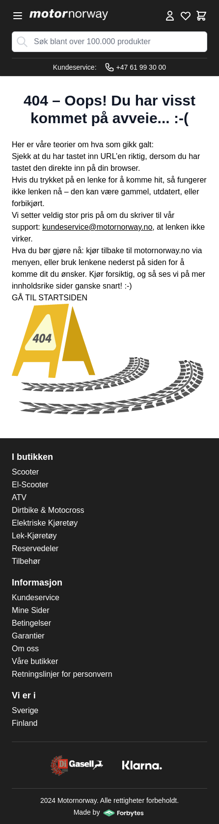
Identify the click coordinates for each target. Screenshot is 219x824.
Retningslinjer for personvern (62, 674)
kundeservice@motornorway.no (97, 227)
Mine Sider (30, 610)
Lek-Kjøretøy (34, 536)
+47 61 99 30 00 (135, 67)
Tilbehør (26, 561)
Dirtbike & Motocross (48, 510)
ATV (19, 497)
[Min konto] (170, 16)
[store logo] (68, 14)
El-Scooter (30, 484)
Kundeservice (35, 597)
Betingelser (31, 623)
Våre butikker (35, 661)
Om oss (25, 648)
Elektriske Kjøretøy (45, 523)
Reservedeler (35, 548)
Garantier (28, 636)
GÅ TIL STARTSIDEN (49, 297)
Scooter (25, 472)
